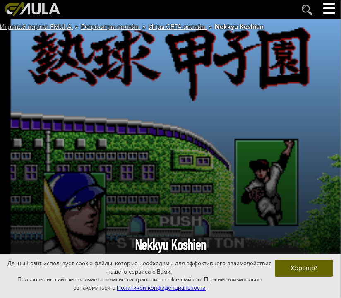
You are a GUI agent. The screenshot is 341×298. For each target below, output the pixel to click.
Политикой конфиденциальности (161, 287)
